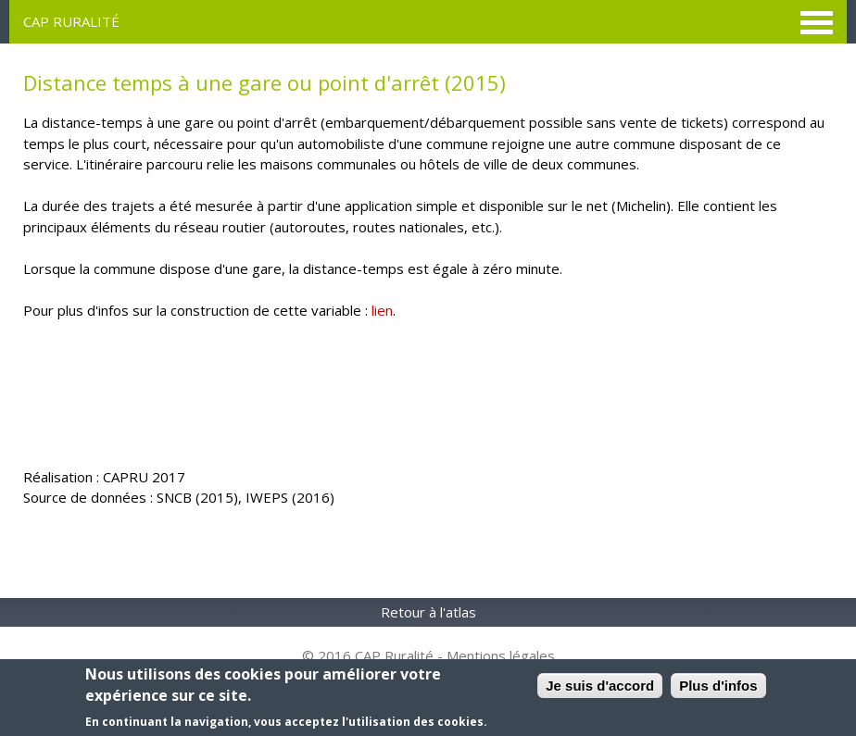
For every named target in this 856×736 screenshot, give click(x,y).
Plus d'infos (718, 685)
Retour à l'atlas (428, 612)
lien (382, 310)
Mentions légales (501, 655)
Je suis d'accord (600, 685)
